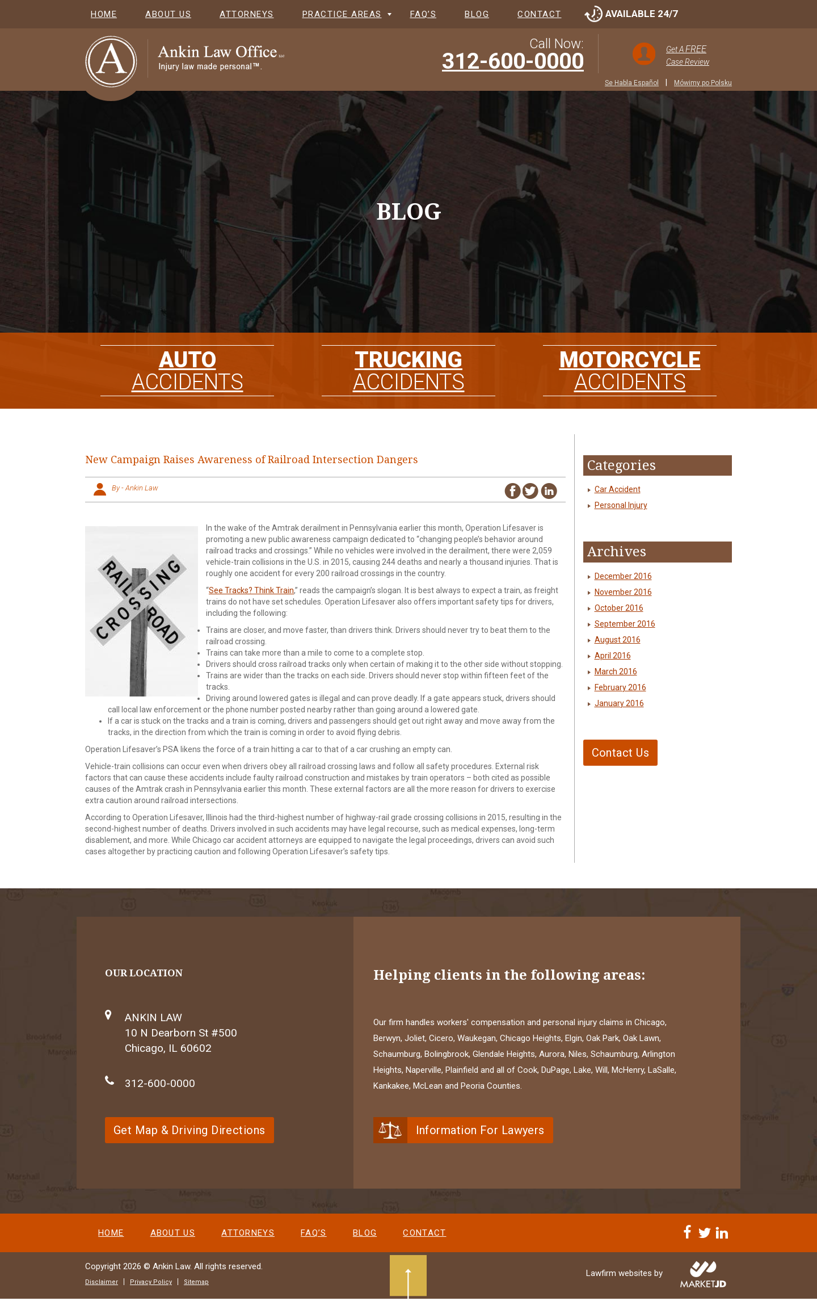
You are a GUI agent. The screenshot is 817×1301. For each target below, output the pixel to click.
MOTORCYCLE (630, 367)
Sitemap (196, 1284)
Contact (539, 14)
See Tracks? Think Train (251, 590)
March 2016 (616, 671)
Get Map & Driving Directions (189, 1130)
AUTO (187, 367)
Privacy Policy (151, 1284)
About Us (168, 14)
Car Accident (618, 489)
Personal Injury (621, 505)
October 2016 (619, 607)
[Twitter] (706, 1239)
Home (104, 14)
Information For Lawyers (480, 1130)
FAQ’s (423, 14)
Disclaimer (101, 1284)
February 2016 (620, 687)
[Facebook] (689, 1239)
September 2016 (625, 623)
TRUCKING (408, 367)
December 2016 (623, 576)
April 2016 (613, 655)
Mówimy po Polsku (703, 83)
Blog (477, 14)
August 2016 (618, 639)
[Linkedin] (723, 1239)
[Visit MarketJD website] (703, 1276)
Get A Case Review (687, 55)
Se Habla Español (632, 83)
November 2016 (623, 592)
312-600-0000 (513, 61)
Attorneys (247, 14)
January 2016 (619, 703)
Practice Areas (342, 14)
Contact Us (621, 752)
